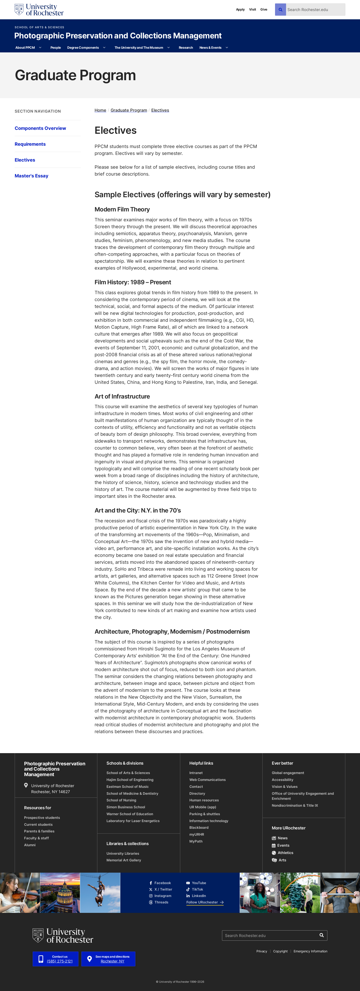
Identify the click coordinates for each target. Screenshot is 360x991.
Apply (240, 9)
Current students (38, 824)
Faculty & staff (36, 838)
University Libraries (123, 853)
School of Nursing (121, 800)
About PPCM (25, 47)
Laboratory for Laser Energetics (133, 820)
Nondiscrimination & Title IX (295, 805)
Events (281, 845)
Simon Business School (126, 807)
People (56, 47)
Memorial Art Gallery (124, 860)
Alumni (30, 845)
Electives (160, 110)
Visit (252, 9)
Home (100, 110)
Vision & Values (285, 786)
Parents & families (39, 831)
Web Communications (207, 779)
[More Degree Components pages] (104, 47)
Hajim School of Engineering (130, 779)
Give (263, 9)
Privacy (261, 951)
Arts (279, 860)
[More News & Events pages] (227, 47)
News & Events (211, 47)
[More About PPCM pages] (40, 47)
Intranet (196, 772)
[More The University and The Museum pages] (168, 47)
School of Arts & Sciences (40, 27)
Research (186, 47)
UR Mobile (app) (202, 807)
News (280, 837)
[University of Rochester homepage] (39, 9)
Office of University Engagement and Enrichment (303, 796)
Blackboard (198, 827)
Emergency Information (310, 951)
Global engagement (288, 772)
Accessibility (282, 779)
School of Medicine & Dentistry (132, 793)
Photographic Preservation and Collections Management (118, 36)
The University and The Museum (139, 47)
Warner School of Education (130, 814)
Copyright (280, 951)
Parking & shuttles (204, 814)
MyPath (195, 841)
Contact (196, 786)
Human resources (204, 800)
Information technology (208, 820)
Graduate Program (129, 110)
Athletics (282, 852)
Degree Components (83, 47)
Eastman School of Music (128, 786)
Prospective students (42, 817)
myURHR (196, 834)
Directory (197, 793)
